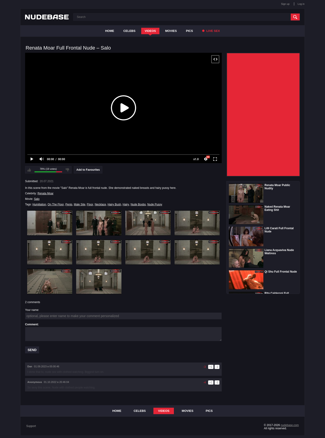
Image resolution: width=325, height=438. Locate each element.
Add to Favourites (88, 169)
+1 (211, 366)
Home (109, 31)
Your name (31, 310)
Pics (189, 31)
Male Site (79, 204)
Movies (171, 31)
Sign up (285, 4)
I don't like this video (67, 169)
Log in (301, 4)
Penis (68, 204)
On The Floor (56, 204)
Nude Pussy (154, 204)
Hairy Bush (114, 204)
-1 (217, 366)
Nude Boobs (138, 204)
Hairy (126, 204)
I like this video (29, 169)
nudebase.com (290, 425)
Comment (31, 324)
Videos (150, 31)
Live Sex (211, 31)
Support (31, 426)
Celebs (129, 31)
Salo (37, 199)
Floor (90, 204)
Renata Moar (45, 193)
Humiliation (39, 204)
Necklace (100, 204)
